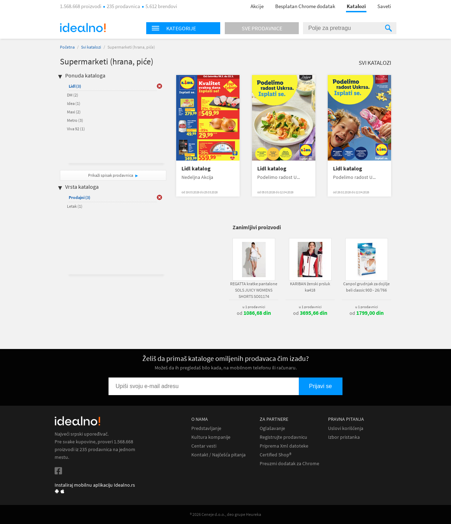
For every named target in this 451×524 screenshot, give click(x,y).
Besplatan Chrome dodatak (305, 6)
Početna (67, 47)
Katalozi (356, 6)
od (254, 313)
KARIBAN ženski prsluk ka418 (310, 287)
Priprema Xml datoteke (284, 446)
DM (72, 95)
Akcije (257, 6)
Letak (74, 206)
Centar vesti (203, 446)
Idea (73, 103)
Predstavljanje (206, 428)
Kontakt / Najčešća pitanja (218, 455)
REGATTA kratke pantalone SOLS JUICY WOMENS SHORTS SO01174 (253, 290)
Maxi (74, 111)
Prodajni (79, 197)
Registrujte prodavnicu (283, 437)
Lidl (75, 86)
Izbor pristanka (344, 437)
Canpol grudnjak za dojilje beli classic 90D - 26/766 (366, 287)
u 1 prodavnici (253, 306)
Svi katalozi (91, 47)
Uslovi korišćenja (345, 428)
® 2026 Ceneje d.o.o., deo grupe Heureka (225, 514)
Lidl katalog (196, 168)
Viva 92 (76, 128)
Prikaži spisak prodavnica (110, 175)
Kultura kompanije (210, 437)
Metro (75, 120)
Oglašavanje (272, 428)
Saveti (384, 6)
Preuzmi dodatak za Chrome (289, 464)
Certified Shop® (275, 455)
